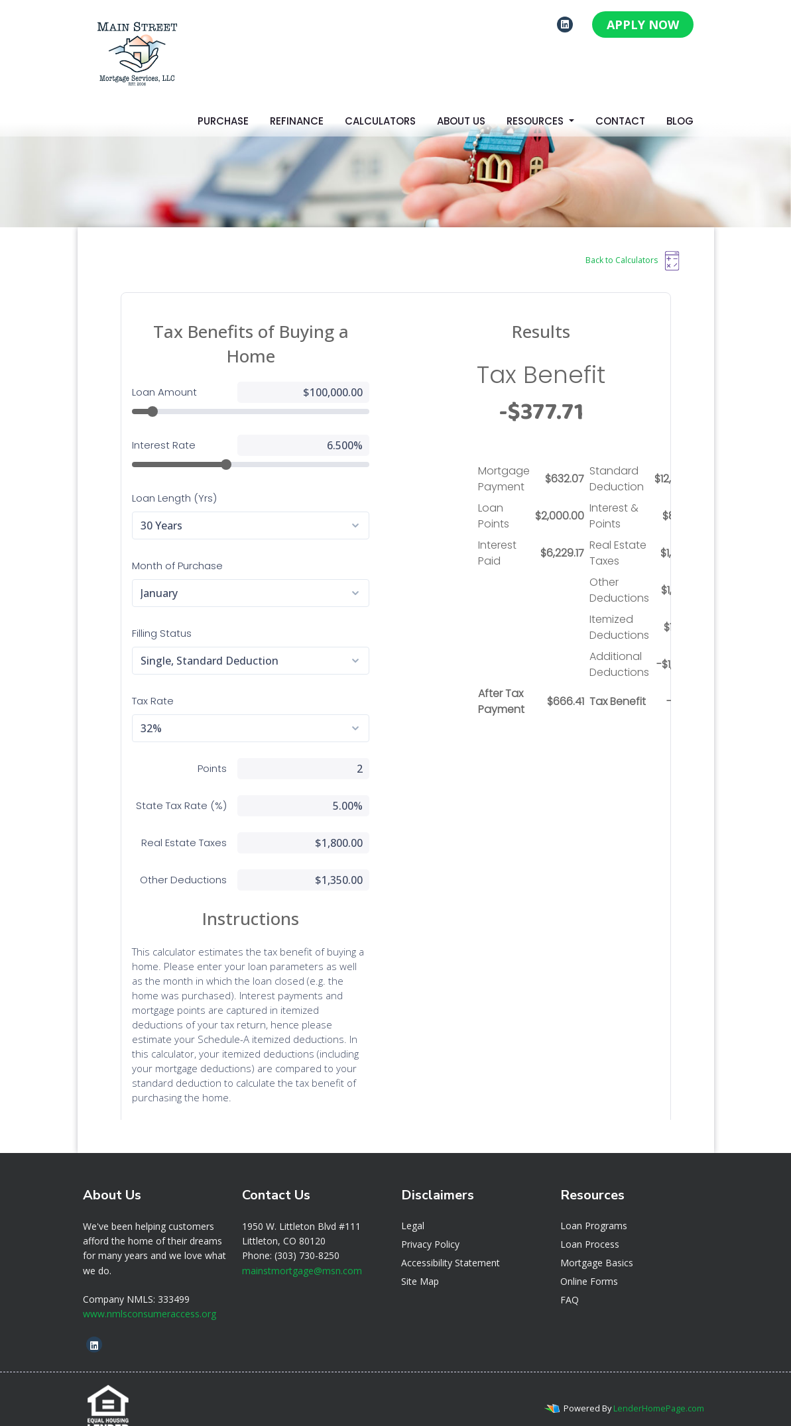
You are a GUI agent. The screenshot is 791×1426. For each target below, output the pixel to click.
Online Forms (589, 1263)
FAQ (569, 1282)
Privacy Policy (430, 1226)
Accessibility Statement (450, 1244)
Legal (412, 1207)
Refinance (297, 121)
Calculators (380, 121)
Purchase (223, 121)
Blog (680, 121)
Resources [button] (536, 121)
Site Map (420, 1263)
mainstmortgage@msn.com (302, 1252)
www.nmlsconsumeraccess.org (149, 1295)
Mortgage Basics (596, 1244)
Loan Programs (593, 1207)
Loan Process (589, 1226)
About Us (461, 121)
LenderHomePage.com (658, 1390)
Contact (620, 121)
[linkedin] (565, 23)
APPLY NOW (643, 24)
